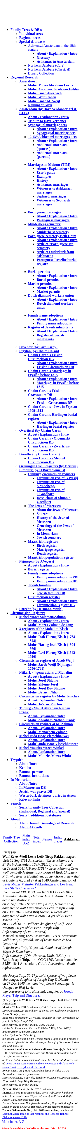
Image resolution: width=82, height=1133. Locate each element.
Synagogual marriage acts (47, 125)
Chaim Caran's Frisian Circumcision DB (45, 357)
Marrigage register (51, 549)
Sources (42, 514)
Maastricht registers (43, 541)
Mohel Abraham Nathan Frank (51, 720)
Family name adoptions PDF (58, 577)
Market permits (40, 283)
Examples (44, 176)
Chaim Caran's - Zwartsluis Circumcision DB (49, 448)
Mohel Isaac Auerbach (45, 93)
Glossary (43, 57)
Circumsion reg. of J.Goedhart (51, 492)
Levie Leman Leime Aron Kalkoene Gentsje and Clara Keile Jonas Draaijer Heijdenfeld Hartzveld (38, 1065)
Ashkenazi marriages (52, 184)
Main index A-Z (26, 839)
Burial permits (39, 272)
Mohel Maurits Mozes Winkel (50, 756)
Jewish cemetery (49, 537)
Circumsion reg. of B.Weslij (57, 478)
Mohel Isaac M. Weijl (44, 101)
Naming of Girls (40, 105)
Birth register (47, 545)
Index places (58, 839)
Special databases (32, 41)
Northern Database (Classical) (49, 69)
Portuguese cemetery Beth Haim (52, 236)
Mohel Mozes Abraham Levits (50, 85)
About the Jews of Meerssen (58, 510)
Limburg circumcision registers (51, 474)
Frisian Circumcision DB (55, 367)
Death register (47, 553)
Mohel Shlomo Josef (43, 684)
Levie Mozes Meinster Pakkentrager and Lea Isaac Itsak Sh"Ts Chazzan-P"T (37, 886)
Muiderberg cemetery (44, 224)
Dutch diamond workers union (51, 295)
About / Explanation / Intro (57, 53)
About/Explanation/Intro (46, 700)
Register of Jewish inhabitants (50, 327)
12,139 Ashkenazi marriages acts (52, 137)
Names (47, 839)
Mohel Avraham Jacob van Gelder (53, 89)
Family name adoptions (45, 315)
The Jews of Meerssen (44, 506)
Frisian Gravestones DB (55, 402)
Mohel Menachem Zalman (47, 732)
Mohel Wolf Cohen (42, 97)
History (42, 180)
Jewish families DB (51, 593)
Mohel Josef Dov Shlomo (46, 688)
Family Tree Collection (11, 839)
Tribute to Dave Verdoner (47, 121)
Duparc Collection (41, 73)
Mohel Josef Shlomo (43, 680)
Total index (37, 839)
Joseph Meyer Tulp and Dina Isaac (37, 993)
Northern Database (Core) (46, 65)
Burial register (39, 569)
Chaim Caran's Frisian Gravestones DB (45, 393)
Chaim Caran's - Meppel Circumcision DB (46, 460)
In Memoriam (47, 533)
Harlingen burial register (55, 426)
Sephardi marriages (51, 196)
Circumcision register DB (56, 605)
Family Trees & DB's (26, 30)
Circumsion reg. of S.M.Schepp (51, 484)
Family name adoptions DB (57, 581)
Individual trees (31, 33)
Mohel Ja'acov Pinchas (45, 704)
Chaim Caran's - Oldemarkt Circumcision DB (49, 440)
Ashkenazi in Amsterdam (55, 61)
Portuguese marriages (44, 212)
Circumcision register (44, 597)
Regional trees (29, 37)
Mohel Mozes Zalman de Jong (50, 625)
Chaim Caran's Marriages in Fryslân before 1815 (49, 373)
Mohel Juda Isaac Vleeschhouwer (53, 744)
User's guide (46, 172)
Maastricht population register (51, 557)
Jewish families (39, 585)
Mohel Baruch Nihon (43, 692)
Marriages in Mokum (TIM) (49, 164)
